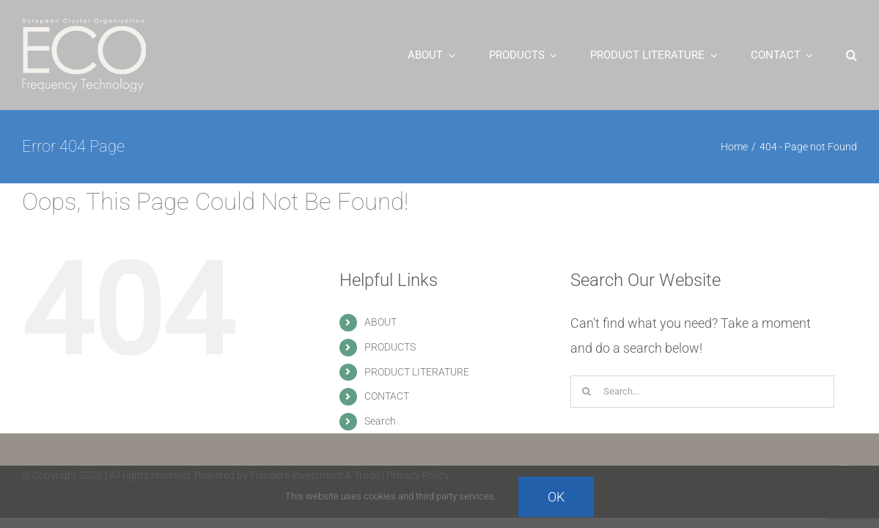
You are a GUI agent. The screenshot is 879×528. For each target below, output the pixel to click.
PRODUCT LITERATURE (416, 372)
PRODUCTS (390, 347)
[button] (851, 55)
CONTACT (386, 396)
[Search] (586, 391)
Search (380, 421)
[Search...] (702, 391)
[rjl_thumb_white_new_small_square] (844, 461)
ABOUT (380, 322)
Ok (556, 497)
